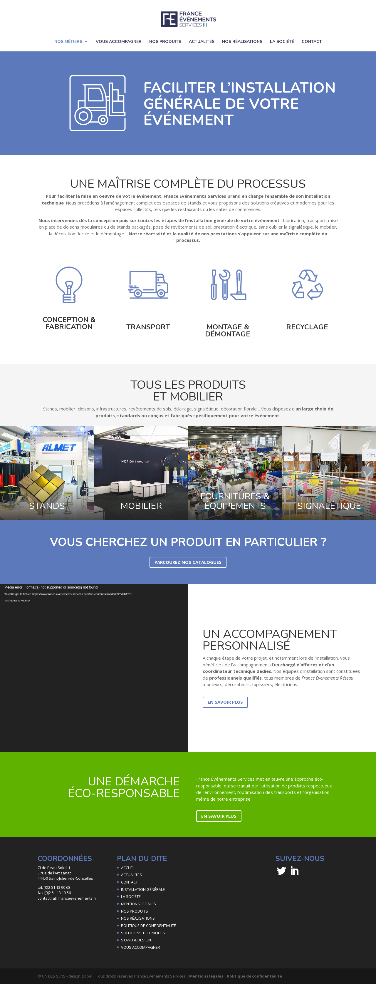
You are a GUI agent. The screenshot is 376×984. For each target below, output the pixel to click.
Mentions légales (206, 976)
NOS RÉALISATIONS (242, 41)
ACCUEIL (128, 867)
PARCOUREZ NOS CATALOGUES (188, 562)
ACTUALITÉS (201, 41)
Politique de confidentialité (254, 976)
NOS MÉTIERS (68, 41)
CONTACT (312, 41)
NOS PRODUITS (165, 41)
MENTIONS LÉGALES (138, 903)
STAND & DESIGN (136, 940)
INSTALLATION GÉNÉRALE (143, 889)
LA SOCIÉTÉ (282, 41)
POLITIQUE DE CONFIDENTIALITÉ (148, 925)
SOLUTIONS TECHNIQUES (143, 933)
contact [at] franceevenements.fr (67, 898)
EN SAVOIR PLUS (225, 702)
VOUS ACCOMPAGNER (119, 41)
